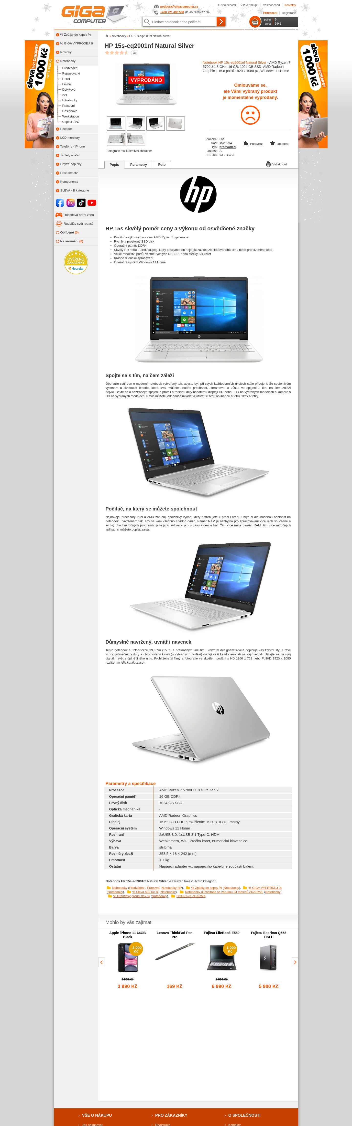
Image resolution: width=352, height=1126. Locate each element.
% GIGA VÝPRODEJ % (265, 888)
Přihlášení (270, 13)
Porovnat (253, 144)
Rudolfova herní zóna (79, 215)
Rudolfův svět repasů (79, 223)
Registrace (289, 13)
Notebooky (119, 888)
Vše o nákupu (249, 5)
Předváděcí (137, 888)
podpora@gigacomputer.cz (179, 6)
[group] (127, 960)
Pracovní (153, 888)
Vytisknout (276, 163)
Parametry (138, 165)
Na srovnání (69, 241)
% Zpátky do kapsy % (206, 888)
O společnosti (227, 5)
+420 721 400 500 (172, 12)
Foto (161, 165)
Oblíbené (67, 233)
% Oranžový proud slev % (131, 896)
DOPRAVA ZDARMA (191, 896)
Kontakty (290, 5)
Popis (114, 165)
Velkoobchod (271, 5)
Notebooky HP (171, 888)
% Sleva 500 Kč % (145, 892)
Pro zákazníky (171, 1115)
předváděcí (228, 147)
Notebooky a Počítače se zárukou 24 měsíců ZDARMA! (224, 892)
